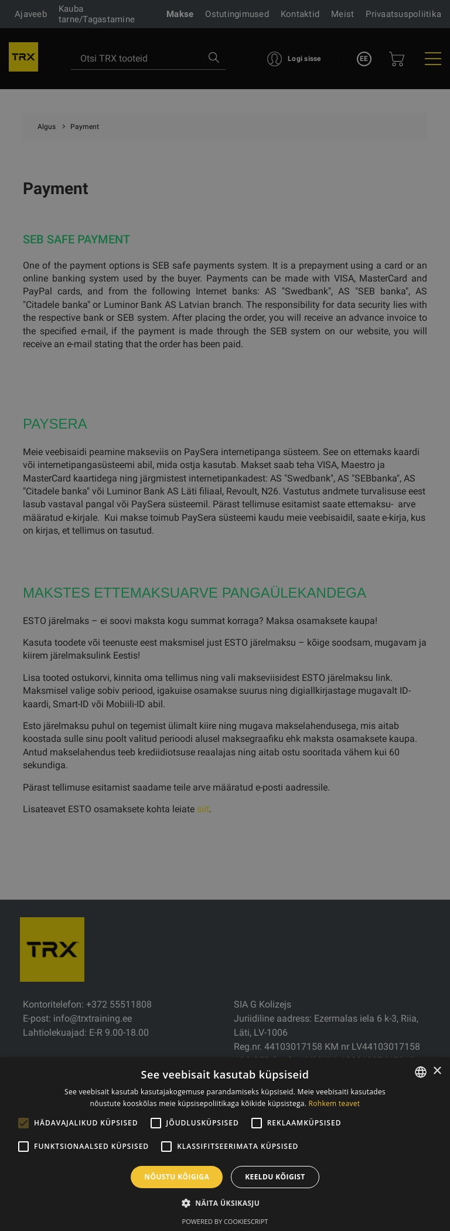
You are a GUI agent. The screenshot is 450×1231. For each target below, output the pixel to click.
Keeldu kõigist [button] (275, 1177)
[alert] (225, 615)
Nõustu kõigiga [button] (176, 1177)
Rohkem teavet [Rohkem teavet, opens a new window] (334, 1103)
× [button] (436, 1071)
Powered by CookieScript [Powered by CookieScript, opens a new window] (225, 1221)
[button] (225, 1203)
